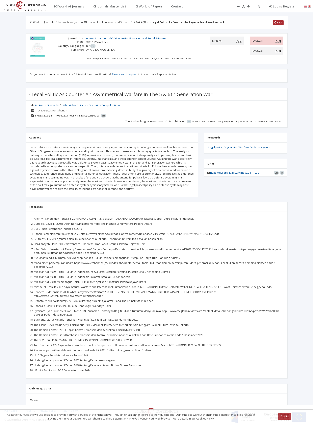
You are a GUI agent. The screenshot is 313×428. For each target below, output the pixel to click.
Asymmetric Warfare (236, 147)
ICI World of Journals (42, 22)
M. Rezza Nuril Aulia (47, 105)
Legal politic (215, 147)
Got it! (284, 416)
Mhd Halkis (70, 105)
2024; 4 (140, 22)
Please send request (124, 74)
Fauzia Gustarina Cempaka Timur (100, 105)
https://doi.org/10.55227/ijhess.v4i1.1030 (234, 172)
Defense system (260, 147)
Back (278, 22)
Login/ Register (282, 6)
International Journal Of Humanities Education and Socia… (93, 22)
